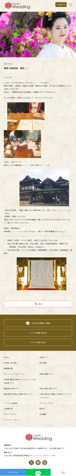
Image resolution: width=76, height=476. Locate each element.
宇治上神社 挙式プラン (48, 388)
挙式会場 (42, 363)
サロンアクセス (10, 414)
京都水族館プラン (46, 374)
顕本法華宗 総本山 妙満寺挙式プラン (18, 394)
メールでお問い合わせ (38, 333)
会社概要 (42, 414)
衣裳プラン (43, 357)
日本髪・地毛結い (11, 363)
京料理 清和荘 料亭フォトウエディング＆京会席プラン (20, 381)
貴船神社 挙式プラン (12, 388)
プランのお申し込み (38, 342)
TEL (63, 472)
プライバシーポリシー (12, 420)
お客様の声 (8, 408)
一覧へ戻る (38, 304)
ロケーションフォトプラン (14, 374)
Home (6, 357)
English (61, 4)
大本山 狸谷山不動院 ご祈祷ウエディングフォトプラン (55, 396)
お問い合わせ (12, 472)
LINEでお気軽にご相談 (41, 323)
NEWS (42, 408)
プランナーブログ (46, 403)
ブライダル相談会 (11, 403)
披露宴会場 (8, 368)
